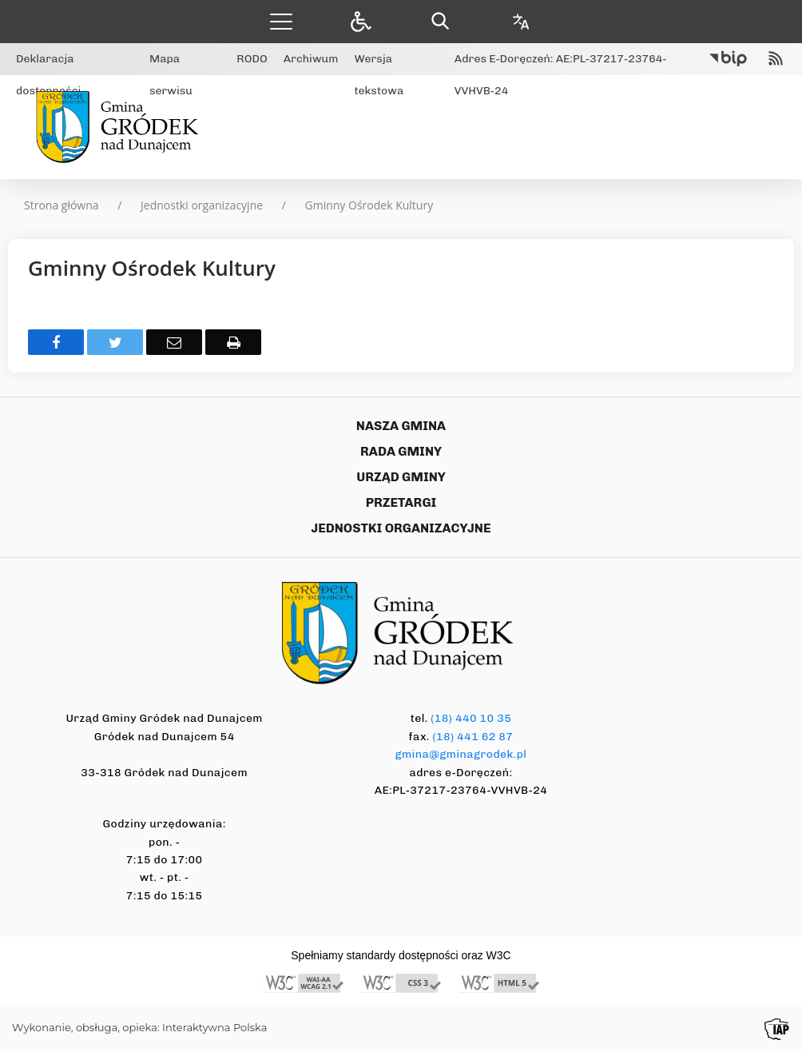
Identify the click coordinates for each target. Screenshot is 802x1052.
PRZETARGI (401, 502)
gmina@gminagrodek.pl (461, 754)
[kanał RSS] (775, 59)
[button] (281, 21)
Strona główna (61, 205)
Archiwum (311, 59)
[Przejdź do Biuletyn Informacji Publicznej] (728, 59)
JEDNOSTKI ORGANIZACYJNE (401, 528)
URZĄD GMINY (401, 476)
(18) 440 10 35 (471, 718)
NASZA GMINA (401, 425)
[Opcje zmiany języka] (521, 21)
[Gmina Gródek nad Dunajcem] (123, 127)
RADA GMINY (401, 451)
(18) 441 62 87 (472, 736)
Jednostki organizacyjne (202, 205)
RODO (251, 59)
